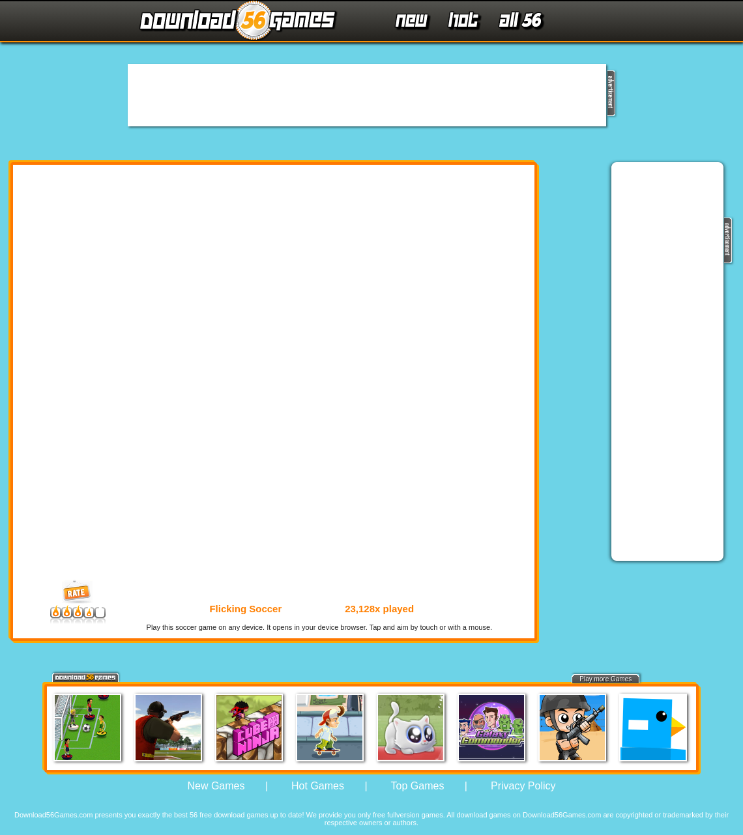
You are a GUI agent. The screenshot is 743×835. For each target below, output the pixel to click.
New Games (215, 785)
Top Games (417, 785)
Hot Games (317, 785)
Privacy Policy (523, 785)
